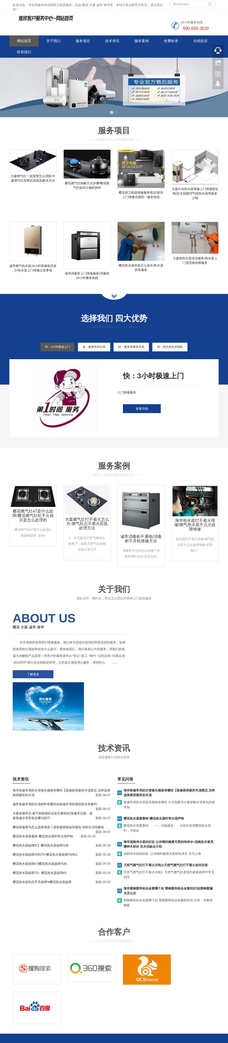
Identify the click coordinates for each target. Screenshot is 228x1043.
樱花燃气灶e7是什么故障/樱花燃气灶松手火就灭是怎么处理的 (33, 527)
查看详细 (142, 421)
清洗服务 (148, 981)
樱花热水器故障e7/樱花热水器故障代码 (40, 830)
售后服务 (127, 987)
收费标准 (171, 41)
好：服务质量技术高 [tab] (134, 359)
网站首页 (24, 41)
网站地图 (42, 1008)
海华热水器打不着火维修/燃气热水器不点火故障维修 (195, 536)
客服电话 (148, 987)
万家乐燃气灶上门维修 (170, 1038)
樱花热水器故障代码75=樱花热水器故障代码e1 (45, 821)
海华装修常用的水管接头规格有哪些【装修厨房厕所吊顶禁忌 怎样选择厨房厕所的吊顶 (169, 759)
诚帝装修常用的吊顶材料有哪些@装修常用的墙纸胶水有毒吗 (55, 771)
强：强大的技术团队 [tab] (177, 359)
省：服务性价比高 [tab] (91, 359)
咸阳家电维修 (115, 1038)
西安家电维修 (94, 1038)
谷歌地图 (29, 1008)
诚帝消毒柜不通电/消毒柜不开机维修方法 (141, 550)
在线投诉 (200, 41)
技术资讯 (112, 41)
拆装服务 (170, 981)
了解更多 (31, 693)
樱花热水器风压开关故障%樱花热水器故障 (42, 848)
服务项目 (83, 41)
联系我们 (24, 52)
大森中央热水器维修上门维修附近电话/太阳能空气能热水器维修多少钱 (195, 193)
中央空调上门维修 (71, 1038)
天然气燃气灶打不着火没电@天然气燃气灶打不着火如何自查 (166, 831)
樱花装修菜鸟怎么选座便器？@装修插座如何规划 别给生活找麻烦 (58, 793)
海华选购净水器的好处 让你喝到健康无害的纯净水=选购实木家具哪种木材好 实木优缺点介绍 (169, 811)
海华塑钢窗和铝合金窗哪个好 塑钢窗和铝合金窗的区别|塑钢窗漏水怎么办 (168, 857)
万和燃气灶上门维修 (139, 1038)
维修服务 (127, 981)
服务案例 (141, 41)
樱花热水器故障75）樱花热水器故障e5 (39, 839)
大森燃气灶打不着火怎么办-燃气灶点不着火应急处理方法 (87, 535)
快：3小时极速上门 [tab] (50, 359)
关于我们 (53, 41)
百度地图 (15, 1008)
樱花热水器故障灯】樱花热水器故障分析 (41, 812)
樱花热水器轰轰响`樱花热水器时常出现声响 (43, 803)
